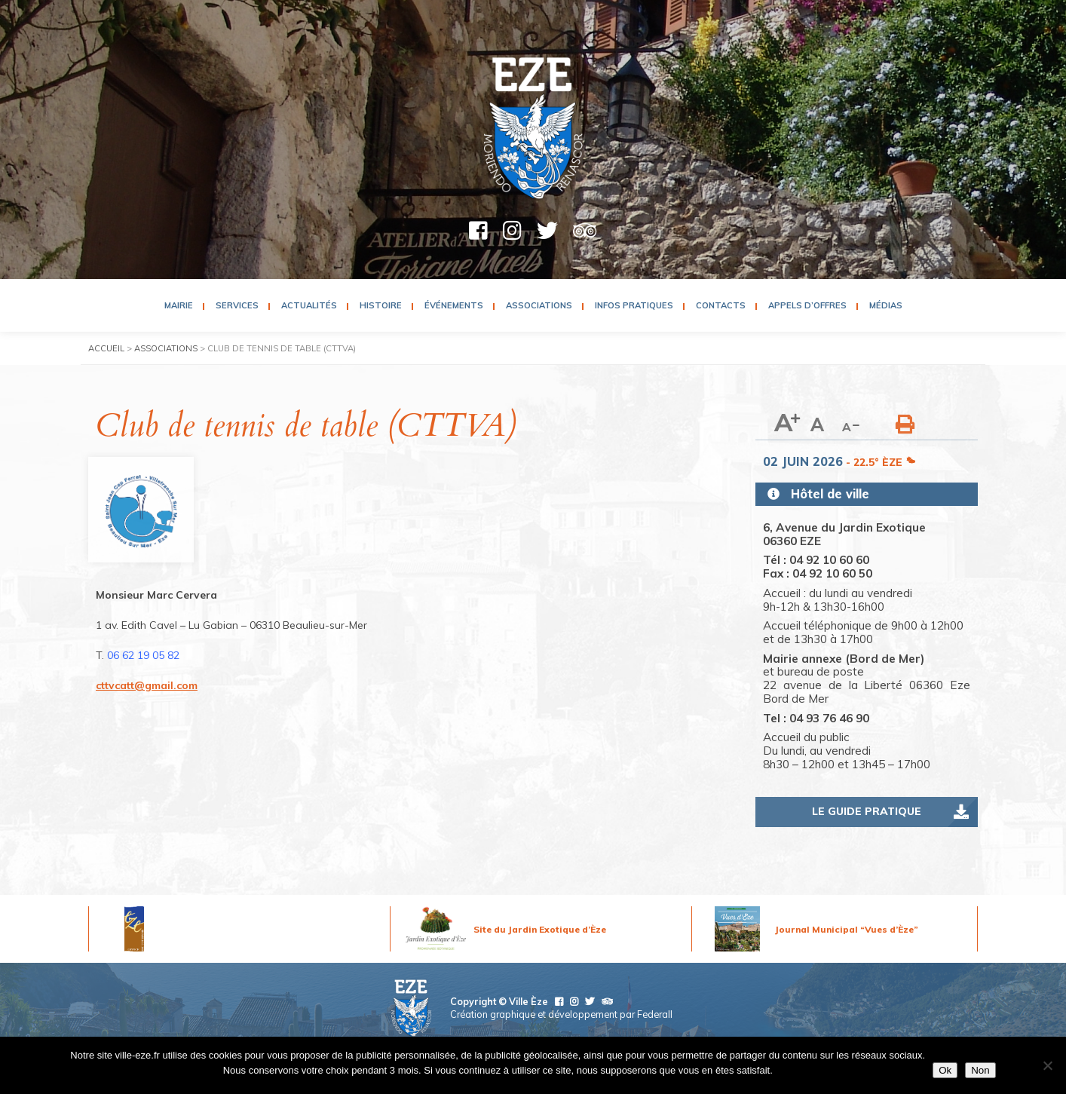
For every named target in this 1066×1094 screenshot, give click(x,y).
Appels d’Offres (807, 305)
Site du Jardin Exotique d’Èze (539, 929)
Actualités (309, 305)
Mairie (178, 305)
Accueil (106, 348)
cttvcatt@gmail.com (147, 685)
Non (980, 1070)
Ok (945, 1070)
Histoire (381, 305)
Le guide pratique (866, 811)
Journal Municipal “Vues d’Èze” (846, 929)
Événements (453, 305)
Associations (539, 305)
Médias (885, 305)
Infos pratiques (634, 305)
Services (237, 305)
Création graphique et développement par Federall (561, 1014)
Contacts (721, 305)
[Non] (1047, 1065)
